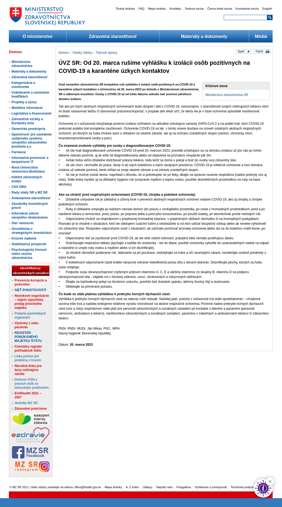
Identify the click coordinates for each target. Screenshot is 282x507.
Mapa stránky (157, 8)
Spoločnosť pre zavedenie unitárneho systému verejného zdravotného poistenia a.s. (32, 140)
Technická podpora (243, 487)
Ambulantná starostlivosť (31, 198)
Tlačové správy (106, 53)
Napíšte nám (164, 487)
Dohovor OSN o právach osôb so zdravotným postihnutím (32, 384)
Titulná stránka (125, 8)
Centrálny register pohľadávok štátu (28, 348)
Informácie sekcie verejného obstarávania (30, 215)
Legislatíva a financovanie (32, 113)
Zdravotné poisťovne (31, 408)
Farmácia (19, 152)
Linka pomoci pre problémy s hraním (28, 358)
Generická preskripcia (28, 129)
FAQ (141, 8)
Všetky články (82, 53)
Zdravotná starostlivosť (113, 36)
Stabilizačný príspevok (29, 244)
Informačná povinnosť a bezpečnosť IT (30, 160)
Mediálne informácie (27, 108)
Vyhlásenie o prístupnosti (211, 487)
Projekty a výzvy (24, 102)
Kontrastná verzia (247, 8)
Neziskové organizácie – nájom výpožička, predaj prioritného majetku (32, 302)
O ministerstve (37, 36)
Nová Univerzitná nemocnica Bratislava (28, 169)
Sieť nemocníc (23, 223)
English (267, 8)
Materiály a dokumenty (204, 36)
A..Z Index (132, 487)
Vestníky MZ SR (26, 403)
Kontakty (175, 8)
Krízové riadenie (24, 238)
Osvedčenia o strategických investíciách (32, 231)
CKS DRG (19, 187)
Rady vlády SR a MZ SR (30, 192)
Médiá (261, 36)
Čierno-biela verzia (219, 8)
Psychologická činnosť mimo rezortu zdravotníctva (29, 254)
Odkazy (148, 487)
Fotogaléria (183, 487)
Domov (64, 53)
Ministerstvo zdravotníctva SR (226, 95)
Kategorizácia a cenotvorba (23, 85)
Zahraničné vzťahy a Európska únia (27, 121)
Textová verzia (194, 8)
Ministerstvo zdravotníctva (22, 64)
